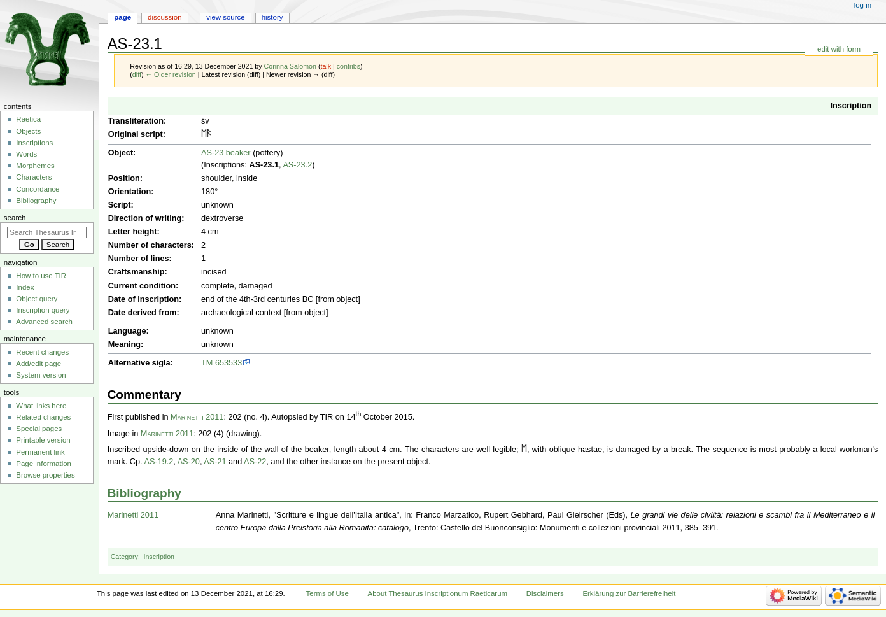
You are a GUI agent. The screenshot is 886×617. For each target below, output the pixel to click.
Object (120, 152)
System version (41, 375)
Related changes (43, 417)
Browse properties (45, 475)
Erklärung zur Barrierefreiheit (628, 593)
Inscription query (42, 310)
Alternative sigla (139, 362)
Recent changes (42, 352)
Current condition (142, 285)
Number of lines (138, 258)
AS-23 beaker (226, 152)
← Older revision (170, 74)
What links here (41, 405)
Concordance (37, 189)
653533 (228, 362)
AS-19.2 (158, 461)
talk (325, 66)
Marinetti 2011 (197, 417)
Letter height (132, 231)
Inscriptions (34, 142)
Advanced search (44, 321)
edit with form (839, 49)
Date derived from (142, 312)
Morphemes (35, 165)
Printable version (43, 440)
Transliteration (136, 121)
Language (127, 331)
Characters (34, 177)
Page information (43, 463)
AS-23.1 (264, 164)
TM (207, 362)
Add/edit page (38, 363)
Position (124, 178)
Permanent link (40, 452)
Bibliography (144, 493)
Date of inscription (143, 299)
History (272, 17)
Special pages (39, 428)
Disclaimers (545, 593)
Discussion (164, 17)
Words (26, 154)
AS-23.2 (297, 164)
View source (225, 17)
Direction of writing (145, 218)
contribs (348, 66)
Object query (36, 298)
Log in (862, 5)
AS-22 (255, 461)
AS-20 (189, 461)
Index (25, 287)
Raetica (28, 119)
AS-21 (215, 461)
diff (136, 74)
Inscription (850, 105)
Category (124, 556)
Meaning (124, 344)
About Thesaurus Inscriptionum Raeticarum (437, 593)
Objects (28, 131)
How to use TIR (41, 276)
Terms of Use (327, 593)
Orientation (129, 191)
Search (15, 218)
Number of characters (150, 245)
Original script (135, 134)
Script (119, 205)
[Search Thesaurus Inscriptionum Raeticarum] (47, 232)
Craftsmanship (136, 271)
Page (122, 17)
